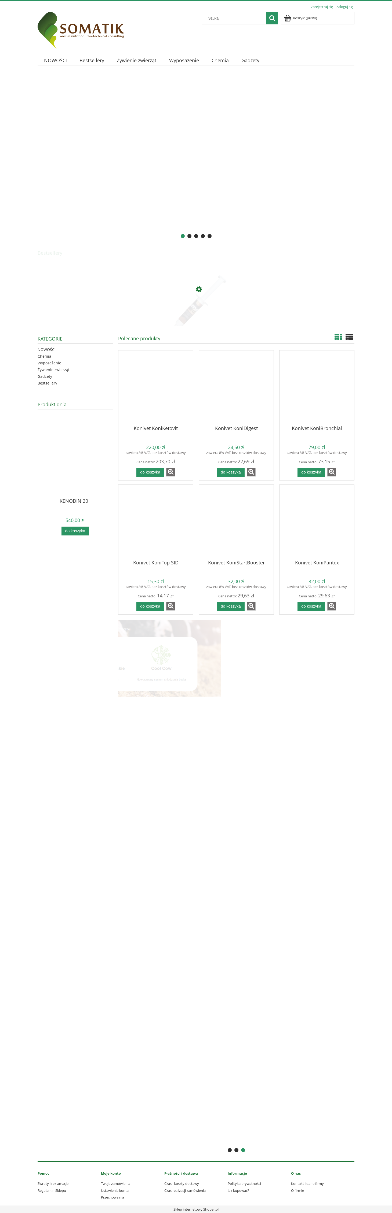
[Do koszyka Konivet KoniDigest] (230, 472)
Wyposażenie (49, 362)
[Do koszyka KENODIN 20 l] (75, 531)
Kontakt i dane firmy (307, 1183)
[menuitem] (55, 60)
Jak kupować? (238, 1190)
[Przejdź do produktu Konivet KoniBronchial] (317, 387)
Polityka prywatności (244, 1183)
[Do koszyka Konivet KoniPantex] (311, 606)
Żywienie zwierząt (54, 369)
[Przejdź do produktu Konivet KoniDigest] (236, 387)
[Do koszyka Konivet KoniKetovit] (150, 472)
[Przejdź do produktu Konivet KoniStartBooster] (236, 521)
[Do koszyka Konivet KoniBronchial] (311, 472)
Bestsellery (47, 383)
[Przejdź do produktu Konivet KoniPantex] (317, 521)
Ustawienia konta (115, 1190)
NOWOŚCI (47, 349)
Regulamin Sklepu (52, 1190)
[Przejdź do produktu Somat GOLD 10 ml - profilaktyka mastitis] (196, 315)
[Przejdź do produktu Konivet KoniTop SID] (156, 521)
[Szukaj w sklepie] (235, 18)
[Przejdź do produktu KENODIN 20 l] (75, 466)
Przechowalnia (112, 1197)
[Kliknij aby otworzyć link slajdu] (196, 157)
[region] (196, 157)
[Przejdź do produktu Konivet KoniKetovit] (156, 387)
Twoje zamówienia (115, 1183)
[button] (170, 472)
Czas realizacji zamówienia (185, 1190)
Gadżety (45, 376)
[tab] (183, 236)
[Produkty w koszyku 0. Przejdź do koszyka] (301, 18)
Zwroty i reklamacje (53, 1183)
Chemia (44, 356)
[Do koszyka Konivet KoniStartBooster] (230, 606)
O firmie (297, 1190)
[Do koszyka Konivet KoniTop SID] (150, 606)
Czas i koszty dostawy (181, 1183)
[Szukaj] (272, 18)
